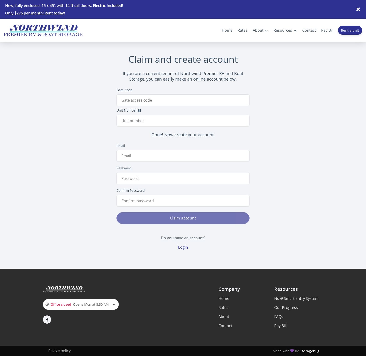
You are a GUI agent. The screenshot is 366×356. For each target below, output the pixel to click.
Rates (223, 307)
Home (223, 298)
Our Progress (286, 307)
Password (123, 168)
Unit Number (128, 110)
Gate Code (124, 90)
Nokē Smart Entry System (296, 298)
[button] (47, 319)
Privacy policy (59, 350)
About (223, 316)
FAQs (278, 316)
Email (120, 146)
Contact (225, 325)
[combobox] (81, 304)
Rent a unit (350, 30)
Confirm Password (130, 190)
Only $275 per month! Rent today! (35, 13)
